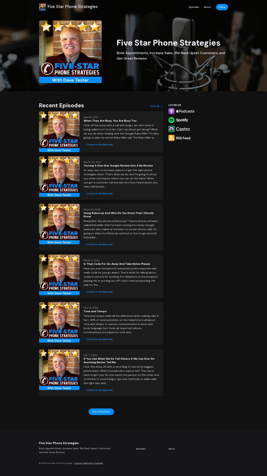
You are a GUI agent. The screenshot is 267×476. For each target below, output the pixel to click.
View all (156, 106)
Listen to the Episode (98, 144)
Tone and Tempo (95, 311)
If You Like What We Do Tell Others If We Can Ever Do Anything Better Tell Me (119, 360)
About (207, 7)
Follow (222, 7)
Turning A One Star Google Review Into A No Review (118, 165)
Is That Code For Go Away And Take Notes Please (117, 264)
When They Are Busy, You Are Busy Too (110, 120)
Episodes (194, 7)
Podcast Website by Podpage (88, 463)
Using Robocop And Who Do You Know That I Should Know (118, 214)
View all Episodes (101, 411)
